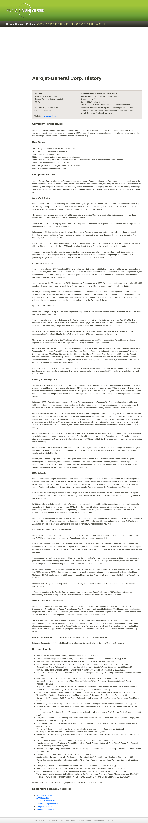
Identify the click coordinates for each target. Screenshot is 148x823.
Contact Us (99, 820)
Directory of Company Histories (79, 820)
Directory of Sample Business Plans (49, 820)
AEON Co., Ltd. (42, 798)
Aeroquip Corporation (45, 809)
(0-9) (39, 24)
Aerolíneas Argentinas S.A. (47, 804)
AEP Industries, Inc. (44, 795)
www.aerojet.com (50, 116)
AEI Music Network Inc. (46, 801)
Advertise (109, 820)
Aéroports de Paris (44, 806)
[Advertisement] (87, 53)
